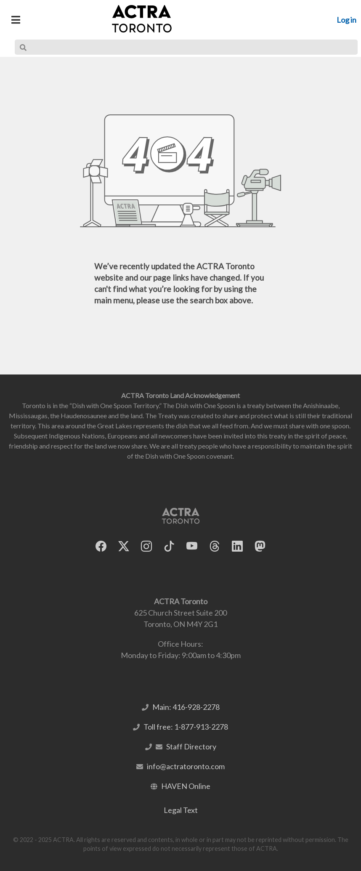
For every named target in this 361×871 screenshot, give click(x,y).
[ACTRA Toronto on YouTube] (191, 546)
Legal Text (181, 810)
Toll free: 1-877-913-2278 (185, 726)
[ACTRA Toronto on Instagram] (146, 546)
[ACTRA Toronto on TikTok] (169, 546)
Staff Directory (191, 746)
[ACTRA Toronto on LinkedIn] (237, 546)
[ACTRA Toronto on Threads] (214, 546)
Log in (346, 19)
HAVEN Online (185, 786)
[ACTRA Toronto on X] (123, 546)
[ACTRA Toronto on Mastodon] (260, 546)
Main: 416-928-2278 (186, 707)
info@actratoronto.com (186, 766)
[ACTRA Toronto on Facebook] (101, 546)
